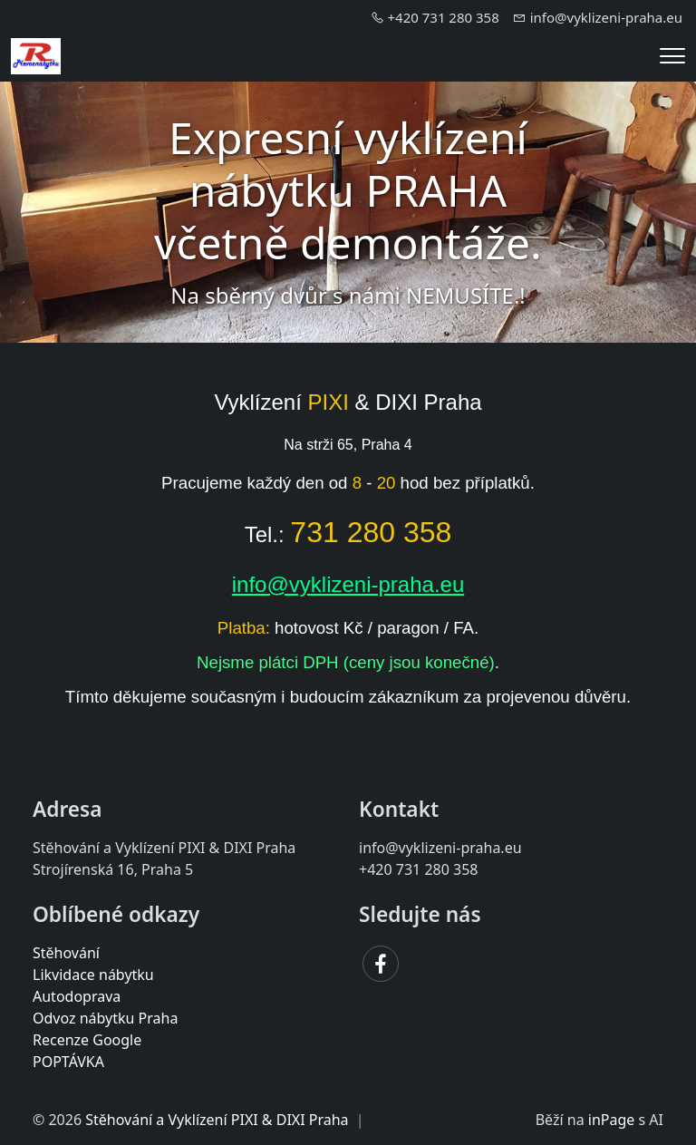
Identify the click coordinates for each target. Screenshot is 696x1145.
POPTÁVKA (68, 1062)
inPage (611, 1120)
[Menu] (672, 55)
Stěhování (66, 953)
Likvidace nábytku (93, 975)
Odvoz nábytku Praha (105, 1018)
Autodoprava (77, 996)
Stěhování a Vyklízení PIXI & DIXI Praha (216, 1120)
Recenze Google (87, 1040)
